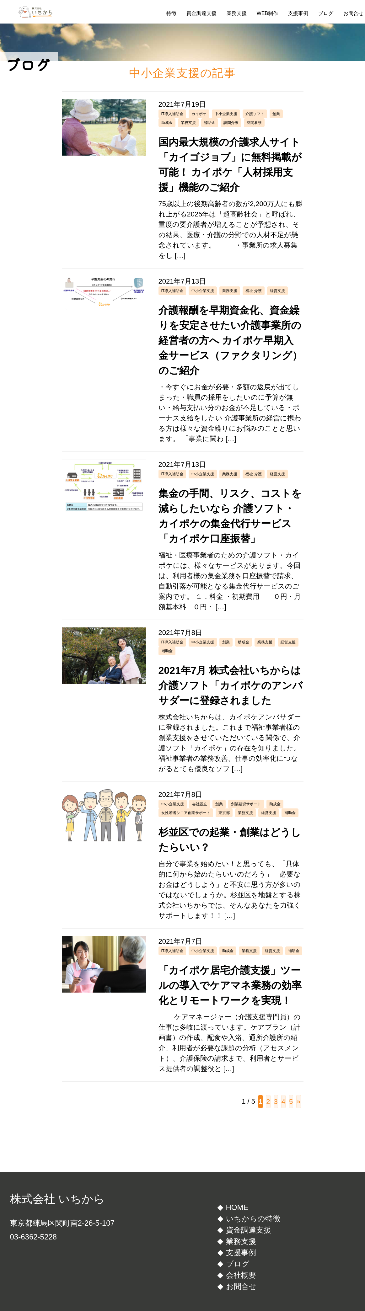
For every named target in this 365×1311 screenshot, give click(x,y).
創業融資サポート (246, 804)
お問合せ (353, 13)
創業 (276, 114)
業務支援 (237, 13)
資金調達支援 (201, 13)
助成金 (167, 122)
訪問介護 (231, 122)
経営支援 (277, 291)
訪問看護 (254, 122)
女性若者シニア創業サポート (185, 813)
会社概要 (241, 1275)
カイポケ (199, 114)
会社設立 (199, 804)
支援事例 (298, 13)
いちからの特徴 (253, 1218)
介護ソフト (254, 114)
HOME (237, 1207)
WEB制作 (267, 13)
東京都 (224, 813)
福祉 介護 (253, 291)
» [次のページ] (298, 1102)
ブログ (325, 13)
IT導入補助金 (172, 114)
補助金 (209, 122)
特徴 (171, 13)
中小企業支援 (226, 114)
